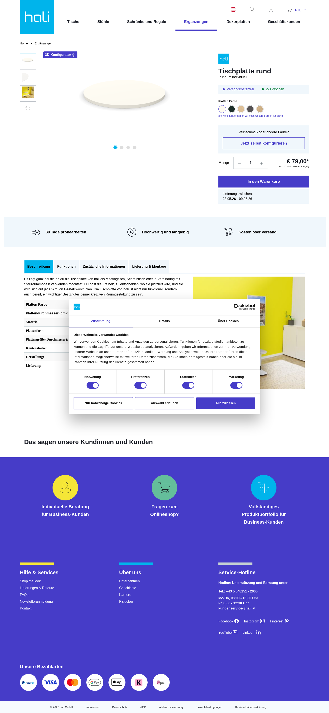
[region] (115, 101)
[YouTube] (227, 632)
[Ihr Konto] (270, 10)
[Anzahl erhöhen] (262, 163)
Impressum (92, 707)
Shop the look (30, 581)
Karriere (125, 595)
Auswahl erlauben (164, 403)
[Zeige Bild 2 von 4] (121, 147)
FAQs (24, 595)
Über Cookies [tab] (228, 321)
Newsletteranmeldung (36, 601)
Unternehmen (129, 581)
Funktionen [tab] (66, 266)
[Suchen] (252, 10)
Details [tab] (164, 321)
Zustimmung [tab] (100, 321)
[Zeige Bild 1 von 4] (115, 147)
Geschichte (127, 588)
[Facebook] (228, 621)
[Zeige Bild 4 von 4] (134, 147)
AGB (143, 707)
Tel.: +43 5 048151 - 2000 (238, 591)
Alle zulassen (225, 403)
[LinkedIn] (251, 632)
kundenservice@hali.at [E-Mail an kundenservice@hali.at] (236, 608)
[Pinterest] (279, 621)
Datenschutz (119, 707)
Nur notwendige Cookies (103, 403)
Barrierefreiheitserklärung (250, 707)
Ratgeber (126, 601)
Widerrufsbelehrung (171, 707)
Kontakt (25, 608)
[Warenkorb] (295, 10)
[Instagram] (254, 621)
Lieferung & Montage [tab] (149, 266)
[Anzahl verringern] (239, 163)
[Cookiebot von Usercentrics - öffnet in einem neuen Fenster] (236, 307)
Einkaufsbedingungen (209, 707)
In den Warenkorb (264, 181)
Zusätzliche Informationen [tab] (104, 266)
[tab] (38, 266)
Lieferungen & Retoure (37, 588)
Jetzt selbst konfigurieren (264, 143)
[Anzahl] (250, 163)
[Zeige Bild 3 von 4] (128, 147)
